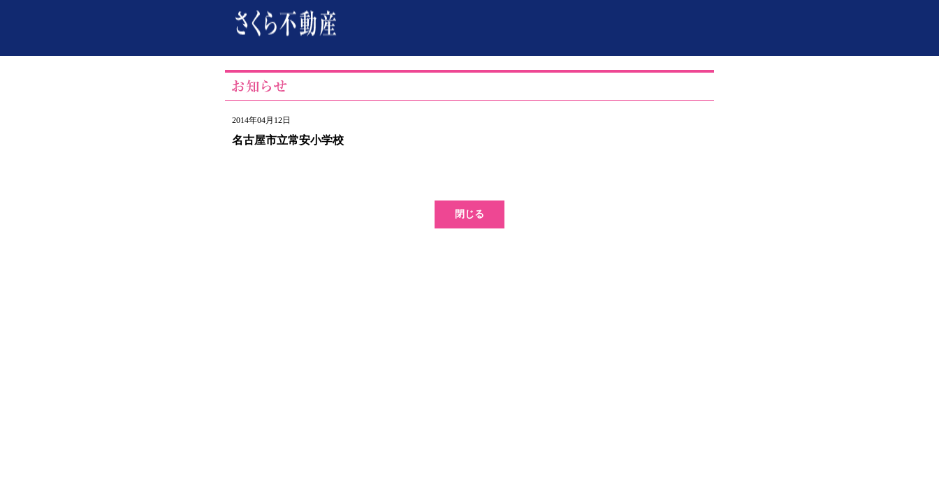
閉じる (469, 214)
